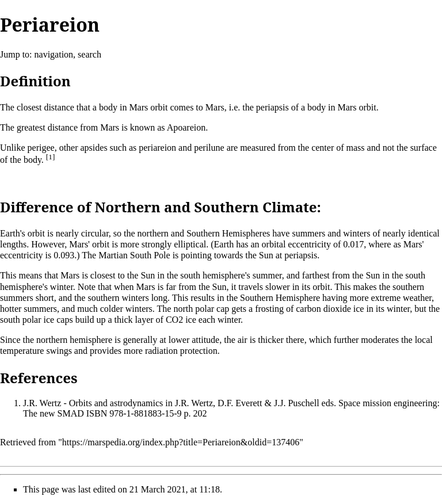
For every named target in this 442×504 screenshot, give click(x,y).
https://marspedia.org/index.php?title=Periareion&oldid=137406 (180, 442)
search (89, 54)
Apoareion (186, 127)
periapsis (272, 107)
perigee (41, 147)
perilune (209, 147)
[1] (50, 156)
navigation (54, 54)
